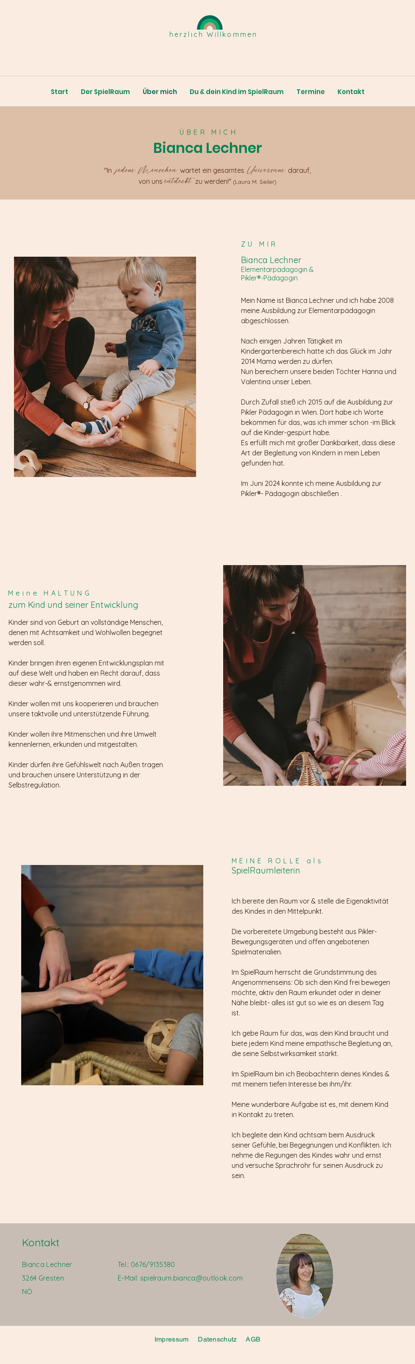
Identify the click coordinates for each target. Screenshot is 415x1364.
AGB (253, 1339)
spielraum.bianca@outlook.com (191, 1278)
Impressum (172, 1339)
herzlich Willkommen (213, 34)
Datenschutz (218, 1339)
